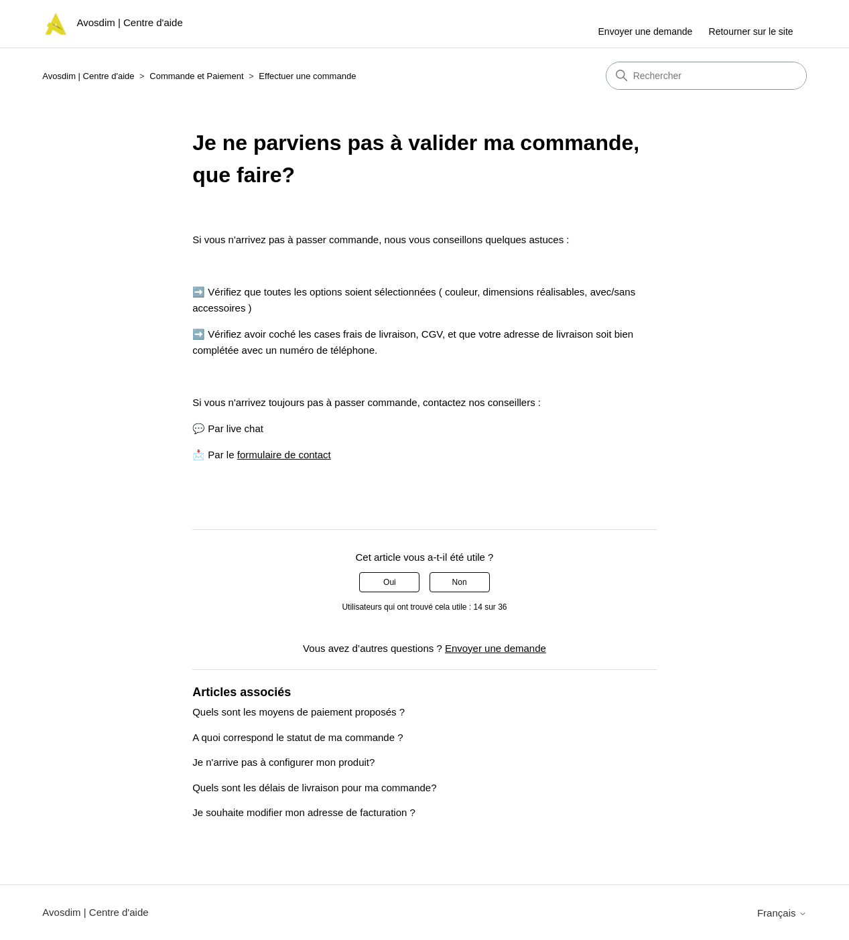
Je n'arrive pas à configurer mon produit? (283, 762)
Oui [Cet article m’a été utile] (389, 582)
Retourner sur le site (751, 31)
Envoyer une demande (645, 31)
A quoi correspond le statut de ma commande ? (297, 737)
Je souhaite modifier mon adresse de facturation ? (303, 812)
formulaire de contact (284, 454)
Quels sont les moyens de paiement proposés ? (298, 712)
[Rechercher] (706, 75)
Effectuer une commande (307, 76)
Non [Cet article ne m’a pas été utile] (459, 582)
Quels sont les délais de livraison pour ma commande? (314, 787)
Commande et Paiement (196, 76)
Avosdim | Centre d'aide (88, 76)
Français (782, 913)
